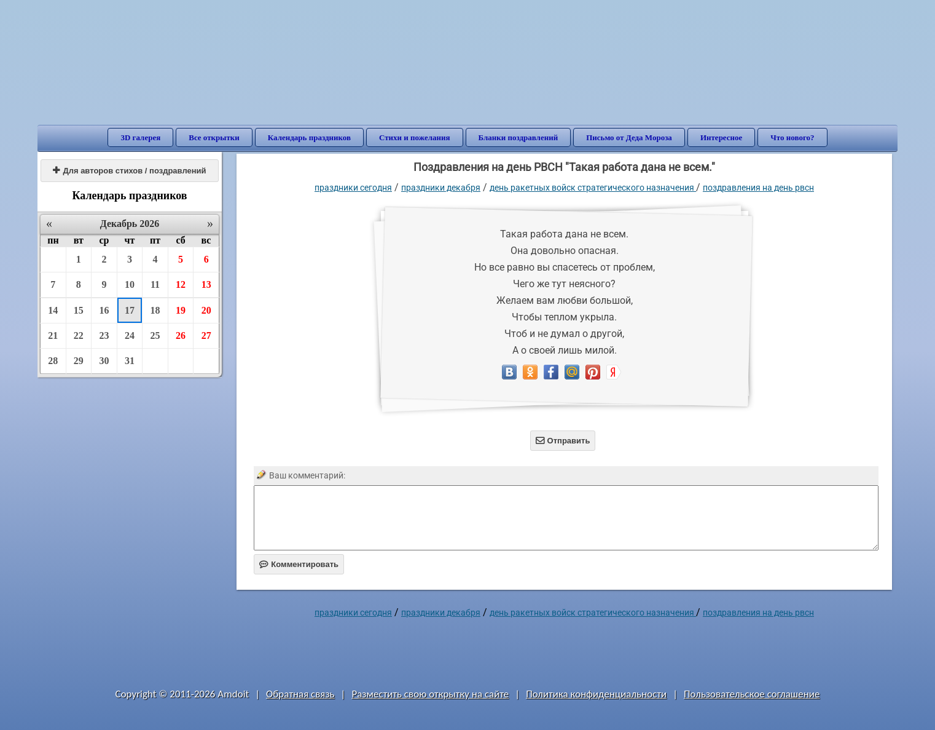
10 (130, 284)
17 (130, 310)
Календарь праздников (309, 137)
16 (104, 310)
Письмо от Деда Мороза (629, 137)
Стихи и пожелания (414, 137)
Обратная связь (300, 694)
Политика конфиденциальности (596, 694)
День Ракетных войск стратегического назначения (593, 187)
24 (130, 335)
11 (155, 284)
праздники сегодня (353, 187)
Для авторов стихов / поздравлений (129, 170)
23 (104, 335)
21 (53, 335)
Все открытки (214, 137)
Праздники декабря (440, 187)
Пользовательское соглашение (752, 694)
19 (181, 310)
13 (206, 284)
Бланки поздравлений (518, 137)
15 (79, 310)
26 (181, 335)
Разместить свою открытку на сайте (430, 694)
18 (155, 310)
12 (181, 284)
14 (53, 310)
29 (79, 360)
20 (206, 310)
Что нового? (792, 137)
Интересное (721, 137)
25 (155, 335)
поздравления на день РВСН (758, 187)
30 (104, 360)
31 (130, 360)
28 (53, 360)
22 (79, 335)
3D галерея (140, 137)
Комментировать (298, 564)
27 (206, 335)
